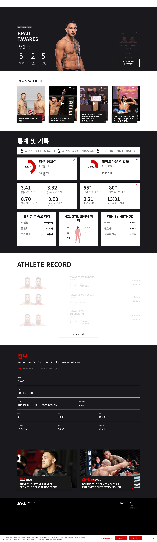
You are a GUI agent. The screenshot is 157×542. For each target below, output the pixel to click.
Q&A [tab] (57, 368)
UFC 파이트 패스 (123, 7)
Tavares (75, 274)
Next (139, 80)
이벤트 (15, 7)
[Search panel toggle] (141, 8)
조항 (131, 505)
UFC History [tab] (46, 368)
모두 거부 (121, 538)
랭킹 (23, 7)
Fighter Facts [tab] (30, 368)
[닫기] (154, 538)
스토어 (135, 7)
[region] (78, 538)
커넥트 (112, 7)
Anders (89, 274)
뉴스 (39, 7)
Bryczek (90, 292)
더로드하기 (78, 335)
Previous (136, 80)
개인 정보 (133, 508)
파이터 (32, 7)
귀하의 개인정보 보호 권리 (106, 538)
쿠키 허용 (135, 538)
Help (122, 502)
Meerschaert (79, 311)
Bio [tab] (19, 368)
